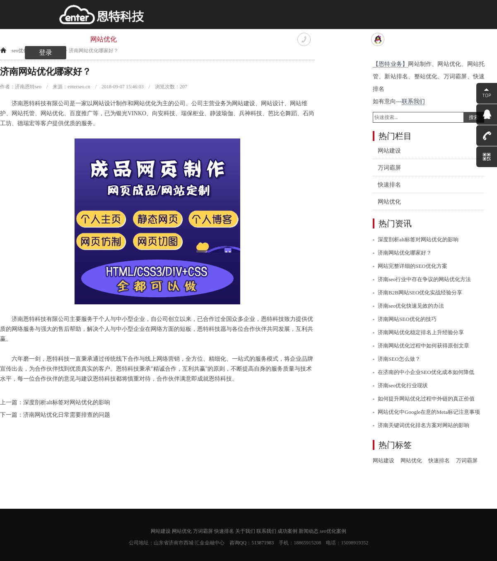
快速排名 (186, 39)
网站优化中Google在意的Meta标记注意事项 (429, 412)
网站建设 (62, 39)
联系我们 (269, 39)
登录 (45, 52)
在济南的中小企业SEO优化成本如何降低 (426, 372)
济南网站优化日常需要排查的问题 (66, 415)
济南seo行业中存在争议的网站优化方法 (424, 279)
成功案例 (287, 531)
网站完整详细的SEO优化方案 (412, 266)
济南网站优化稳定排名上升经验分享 (421, 332)
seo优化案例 (333, 531)
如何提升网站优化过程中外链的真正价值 (426, 399)
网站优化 (103, 39)
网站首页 (20, 39)
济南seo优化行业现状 (403, 385)
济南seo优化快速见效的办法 (411, 306)
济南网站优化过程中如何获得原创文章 (423, 345)
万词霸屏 (145, 39)
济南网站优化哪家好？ (405, 253)
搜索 (474, 117)
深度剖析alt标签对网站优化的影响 (66, 402)
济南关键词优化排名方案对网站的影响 (423, 425)
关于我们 (228, 39)
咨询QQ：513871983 (251, 543)
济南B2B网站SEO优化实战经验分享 (420, 292)
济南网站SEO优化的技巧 (407, 319)
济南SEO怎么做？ (399, 359)
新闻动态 (308, 531)
